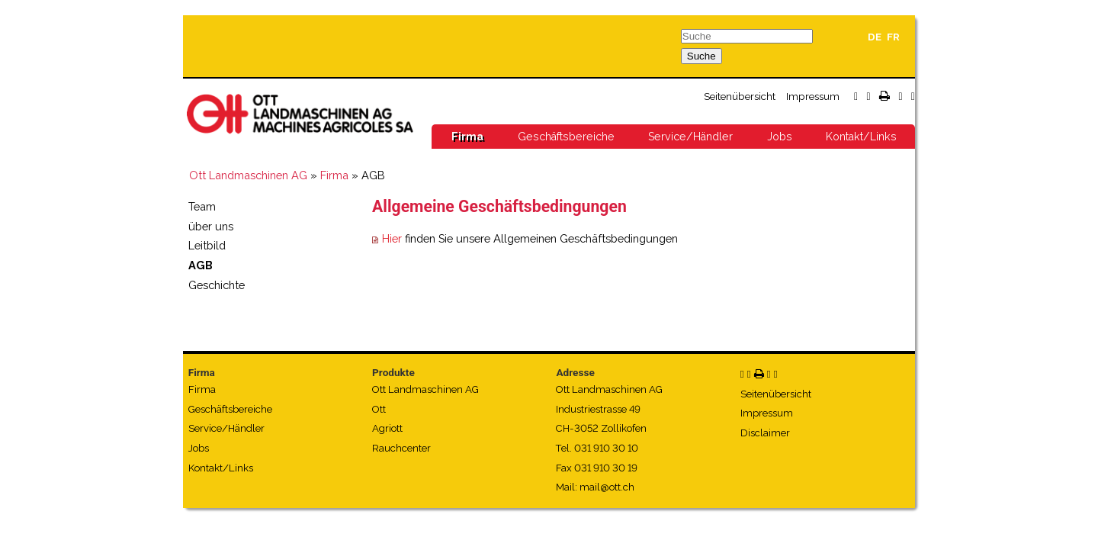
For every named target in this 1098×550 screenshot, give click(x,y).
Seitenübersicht (739, 96)
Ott (379, 409)
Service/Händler (690, 136)
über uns (210, 226)
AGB (200, 265)
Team (202, 206)
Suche (701, 56)
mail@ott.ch (607, 487)
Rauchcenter (401, 448)
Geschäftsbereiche (566, 136)
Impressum (813, 96)
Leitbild (207, 245)
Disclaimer (765, 433)
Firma (467, 136)
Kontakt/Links (861, 136)
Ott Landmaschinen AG (248, 175)
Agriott (387, 428)
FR (893, 37)
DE (874, 37)
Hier (392, 238)
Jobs (779, 136)
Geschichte (216, 284)
